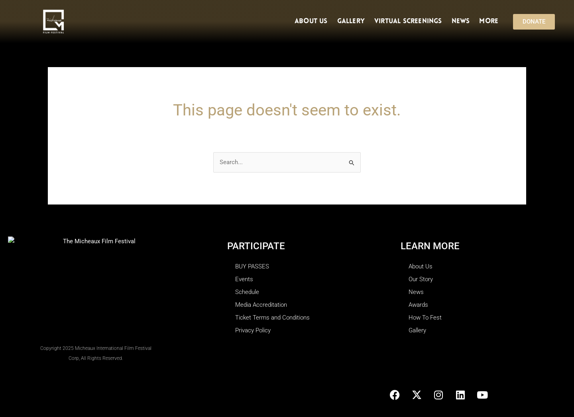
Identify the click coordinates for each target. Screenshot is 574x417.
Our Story (421, 279)
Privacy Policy (253, 330)
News (461, 21)
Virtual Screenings (408, 21)
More (490, 22)
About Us (311, 21)
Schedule (247, 292)
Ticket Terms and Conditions (272, 317)
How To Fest (425, 317)
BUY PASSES (252, 266)
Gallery (351, 21)
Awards (418, 304)
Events (244, 279)
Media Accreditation (261, 304)
